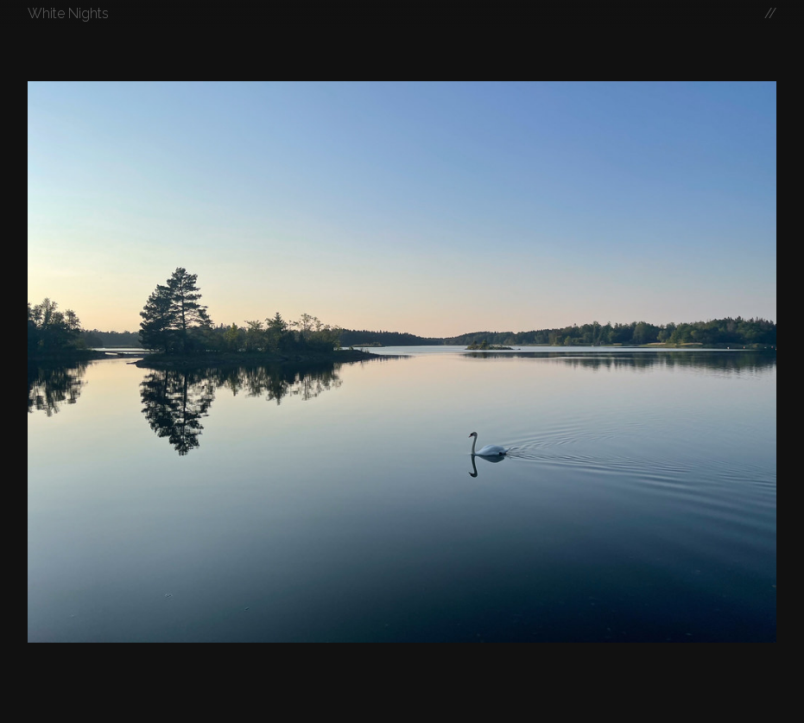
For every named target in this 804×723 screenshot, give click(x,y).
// (770, 13)
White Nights (68, 13)
